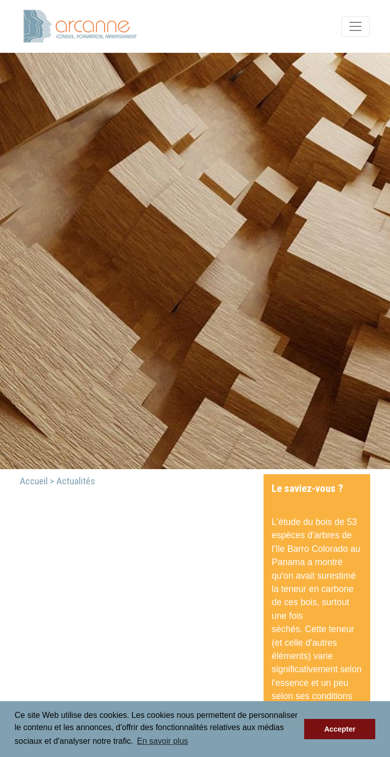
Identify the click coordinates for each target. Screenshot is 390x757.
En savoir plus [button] (162, 741)
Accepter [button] (339, 729)
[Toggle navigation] (355, 26)
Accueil (34, 481)
